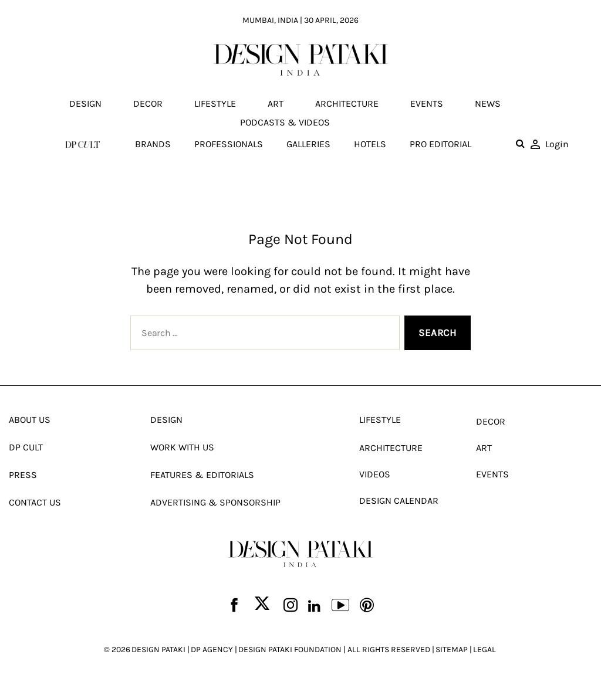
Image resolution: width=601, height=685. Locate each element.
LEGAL (484, 650)
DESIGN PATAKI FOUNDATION (290, 650)
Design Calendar (398, 500)
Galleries (308, 144)
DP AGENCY (212, 650)
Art (275, 103)
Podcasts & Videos (285, 122)
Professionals (228, 144)
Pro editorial (440, 144)
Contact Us (35, 502)
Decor (148, 103)
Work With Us (182, 447)
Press (23, 474)
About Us (29, 419)
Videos (374, 474)
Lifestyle (215, 103)
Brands (153, 144)
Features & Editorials (202, 474)
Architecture (347, 103)
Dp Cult (26, 447)
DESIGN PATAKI (158, 650)
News (488, 103)
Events (426, 103)
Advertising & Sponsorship (215, 502)
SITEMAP (451, 650)
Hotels (370, 144)
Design (85, 103)
